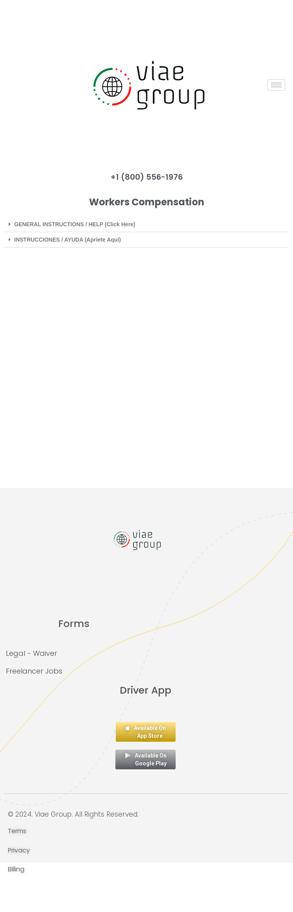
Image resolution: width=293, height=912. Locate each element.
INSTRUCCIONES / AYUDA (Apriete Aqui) (67, 239)
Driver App (145, 690)
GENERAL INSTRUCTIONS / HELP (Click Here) (74, 224)
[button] (146, 224)
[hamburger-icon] (276, 85)
